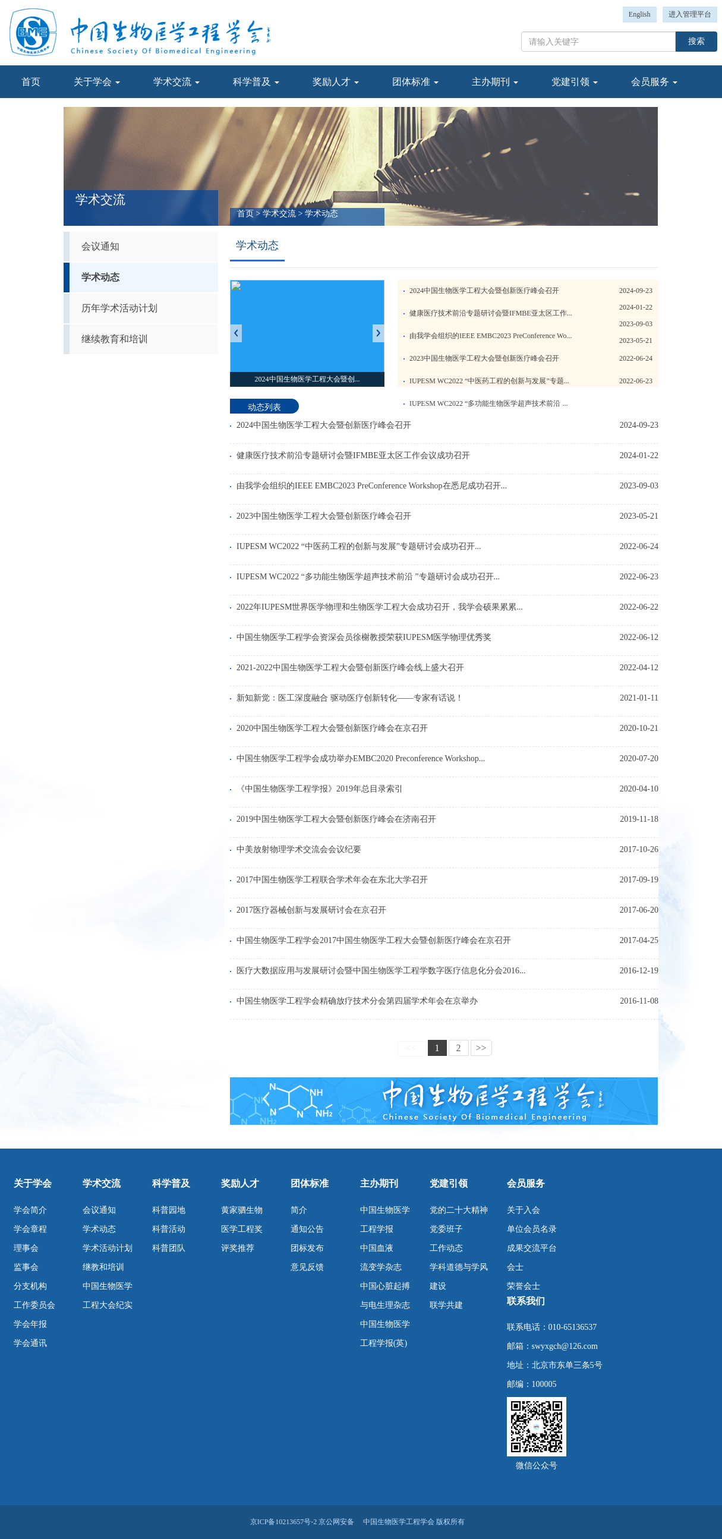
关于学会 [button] (97, 82)
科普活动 (168, 1229)
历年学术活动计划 (119, 308)
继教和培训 (103, 1267)
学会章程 (30, 1229)
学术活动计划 (108, 1248)
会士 (515, 1267)
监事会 (26, 1267)
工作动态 (446, 1248)
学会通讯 (30, 1343)
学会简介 (30, 1210)
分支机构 (30, 1286)
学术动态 (100, 277)
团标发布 (307, 1248)
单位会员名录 (532, 1229)
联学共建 (446, 1305)
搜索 (696, 41)
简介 (299, 1210)
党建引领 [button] (574, 82)
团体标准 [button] (415, 82)
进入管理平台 (690, 14)
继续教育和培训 (114, 339)
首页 (30, 82)
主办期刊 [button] (495, 82)
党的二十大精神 (459, 1210)
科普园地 (168, 1210)
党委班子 (446, 1229)
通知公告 (307, 1229)
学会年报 (30, 1324)
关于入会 (523, 1210)
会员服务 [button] (654, 82)
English (640, 14)
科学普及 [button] (256, 82)
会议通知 (100, 246)
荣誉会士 (523, 1286)
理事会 (26, 1248)
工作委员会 (34, 1305)
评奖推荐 (237, 1248)
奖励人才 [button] (336, 82)
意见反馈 (307, 1267)
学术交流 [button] (176, 82)
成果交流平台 (532, 1248)
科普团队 (168, 1248)
